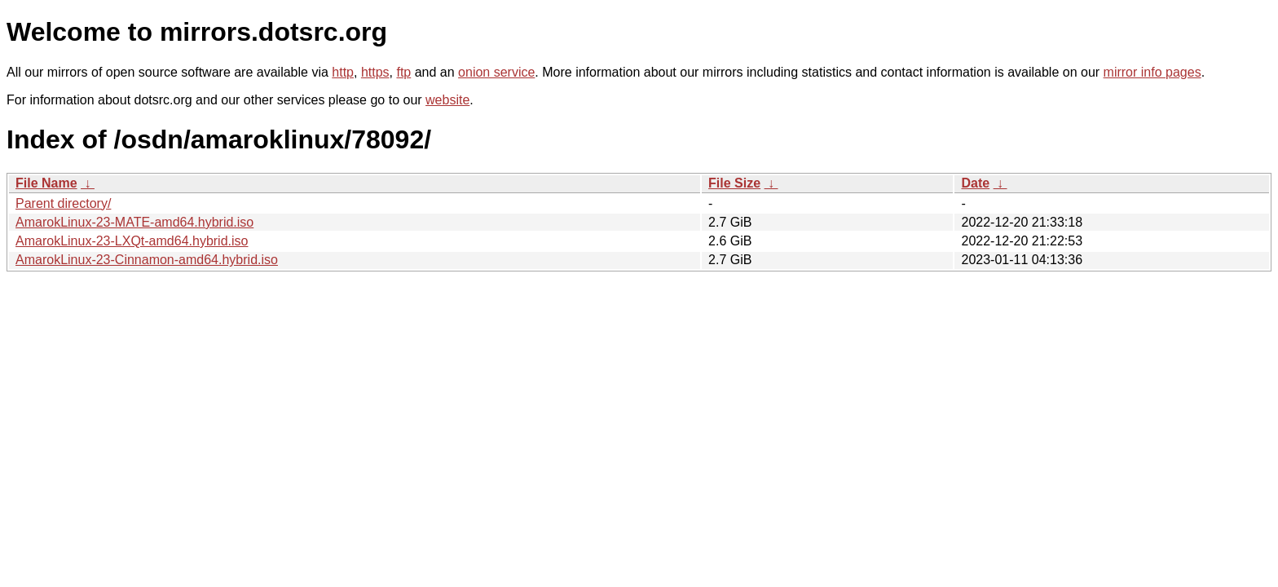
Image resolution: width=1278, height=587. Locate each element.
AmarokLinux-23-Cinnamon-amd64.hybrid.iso (146, 260)
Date (975, 183)
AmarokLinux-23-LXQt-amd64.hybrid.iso (131, 241)
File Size (734, 183)
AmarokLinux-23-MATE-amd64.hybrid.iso (134, 222)
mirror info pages (1152, 72)
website (447, 100)
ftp (403, 72)
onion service (496, 72)
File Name (46, 183)
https (375, 72)
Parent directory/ (63, 203)
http (343, 72)
